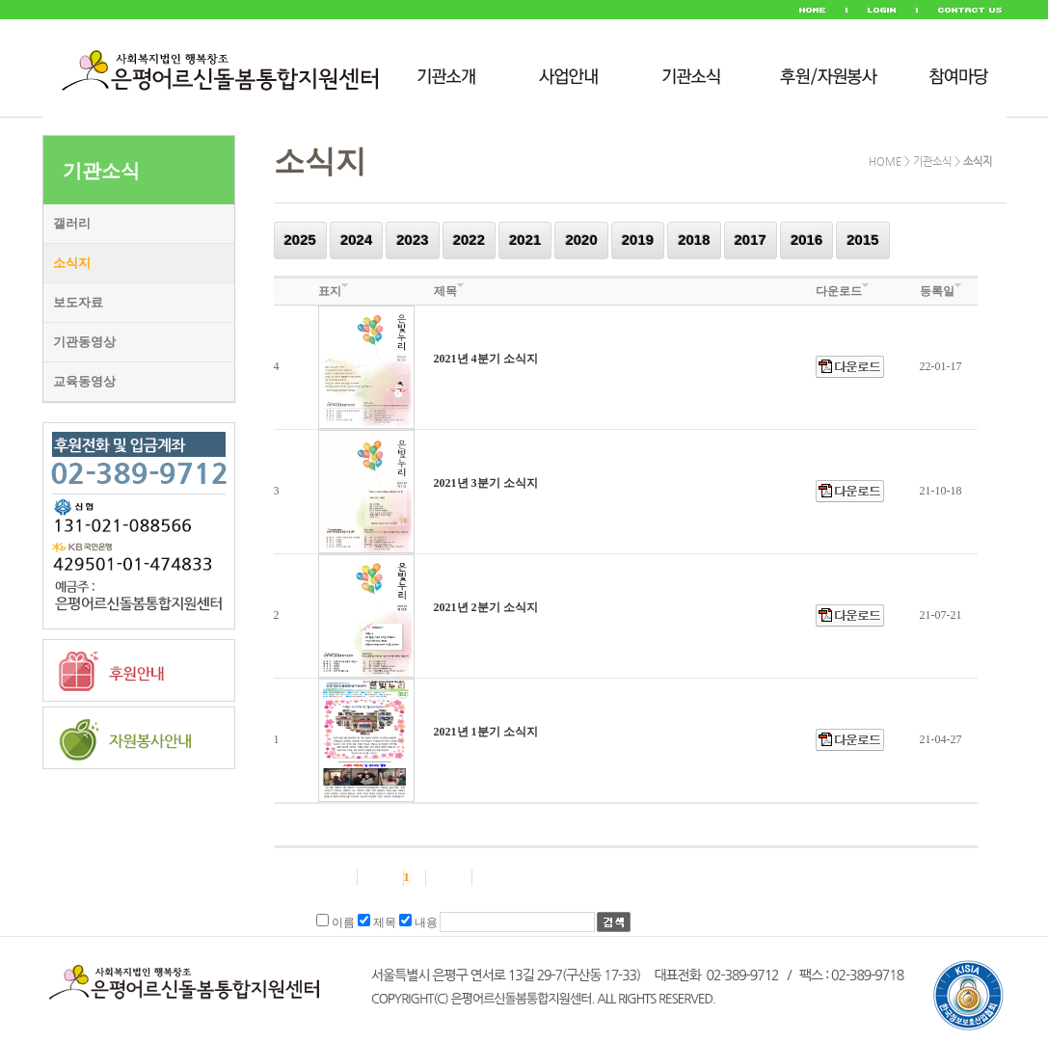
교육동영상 (84, 381)
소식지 (72, 262)
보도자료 (78, 302)
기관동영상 (84, 341)
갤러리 (72, 223)
